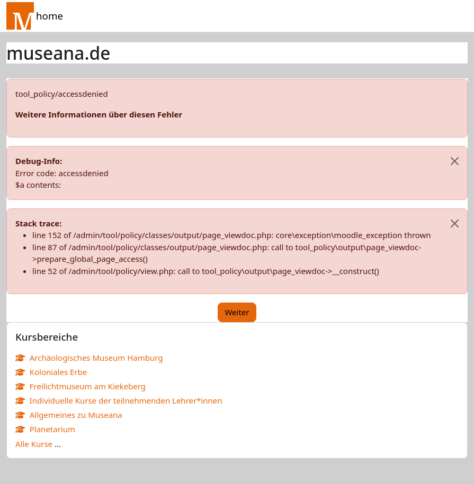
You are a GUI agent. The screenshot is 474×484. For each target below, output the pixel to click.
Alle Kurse (33, 444)
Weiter (237, 312)
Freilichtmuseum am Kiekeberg (80, 386)
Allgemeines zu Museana (68, 414)
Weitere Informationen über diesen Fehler (98, 114)
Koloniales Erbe (51, 372)
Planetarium (45, 429)
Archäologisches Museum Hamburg (89, 357)
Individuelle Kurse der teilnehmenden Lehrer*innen (118, 400)
